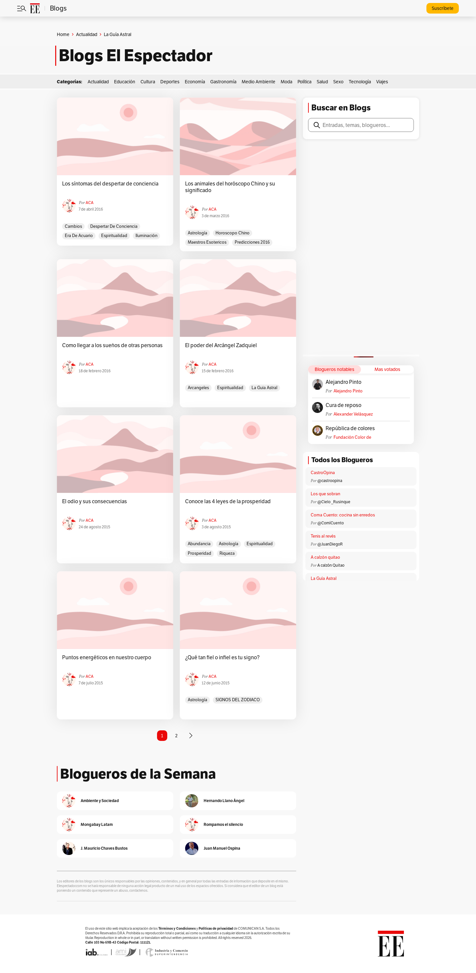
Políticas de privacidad (216, 928)
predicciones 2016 (252, 242)
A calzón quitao (325, 557)
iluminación (146, 235)
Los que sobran (325, 494)
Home (63, 34)
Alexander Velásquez (353, 414)
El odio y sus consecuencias (94, 501)
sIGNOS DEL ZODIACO (238, 700)
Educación (124, 82)
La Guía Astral (324, 578)
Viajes (382, 82)
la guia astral (264, 387)
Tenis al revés (323, 536)
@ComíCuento (330, 522)
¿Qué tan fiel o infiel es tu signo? (222, 657)
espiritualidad (114, 235)
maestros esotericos (207, 242)
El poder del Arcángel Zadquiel (221, 345)
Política (304, 82)
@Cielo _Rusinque (333, 501)
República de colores (350, 428)
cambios (73, 226)
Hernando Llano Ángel (224, 800)
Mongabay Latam (97, 824)
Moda (286, 82)
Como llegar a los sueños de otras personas (112, 345)
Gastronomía (223, 82)
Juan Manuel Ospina (222, 848)
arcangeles (198, 387)
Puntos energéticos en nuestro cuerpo (106, 657)
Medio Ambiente (258, 82)
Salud (322, 82)
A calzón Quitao (330, 565)
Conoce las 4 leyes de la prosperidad (228, 501)
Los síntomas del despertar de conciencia (110, 184)
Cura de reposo (343, 405)
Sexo (338, 82)
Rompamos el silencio (223, 824)
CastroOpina (323, 472)
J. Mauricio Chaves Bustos (104, 848)
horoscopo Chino (233, 233)
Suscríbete (443, 8)
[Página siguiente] (190, 735)
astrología (197, 233)
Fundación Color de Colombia (352, 437)
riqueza (227, 553)
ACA (90, 202)
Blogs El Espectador (136, 55)
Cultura (147, 82)
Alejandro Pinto (343, 382)
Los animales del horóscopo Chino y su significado (230, 187)
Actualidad (86, 34)
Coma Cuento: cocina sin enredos (343, 515)
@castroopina (329, 480)
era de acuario (79, 235)
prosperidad (199, 553)
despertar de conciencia (114, 226)
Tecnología (360, 82)
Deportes (169, 82)
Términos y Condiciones (177, 928)
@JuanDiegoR (330, 544)
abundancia (199, 544)
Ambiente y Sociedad (100, 800)
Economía (195, 82)
